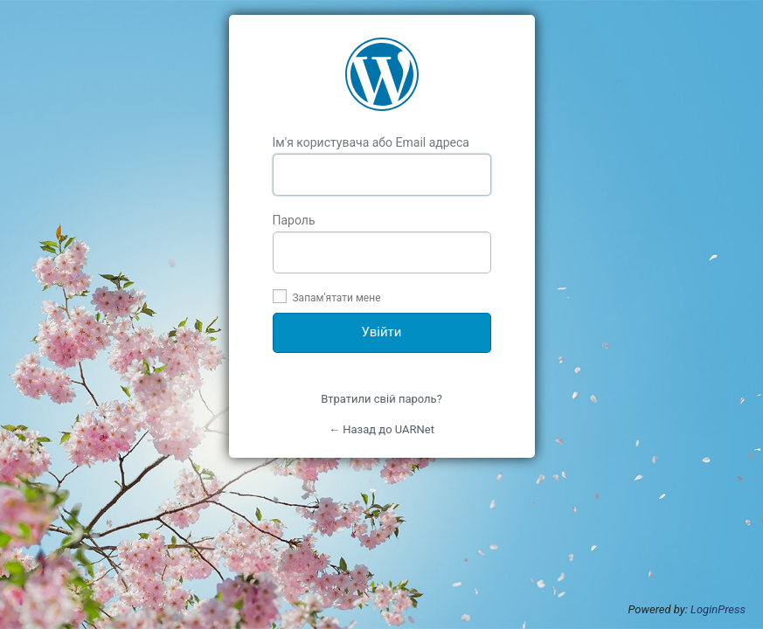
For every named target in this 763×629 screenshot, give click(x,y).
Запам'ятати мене (327, 298)
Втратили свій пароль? (381, 398)
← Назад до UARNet (381, 429)
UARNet (382, 74)
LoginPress (718, 609)
